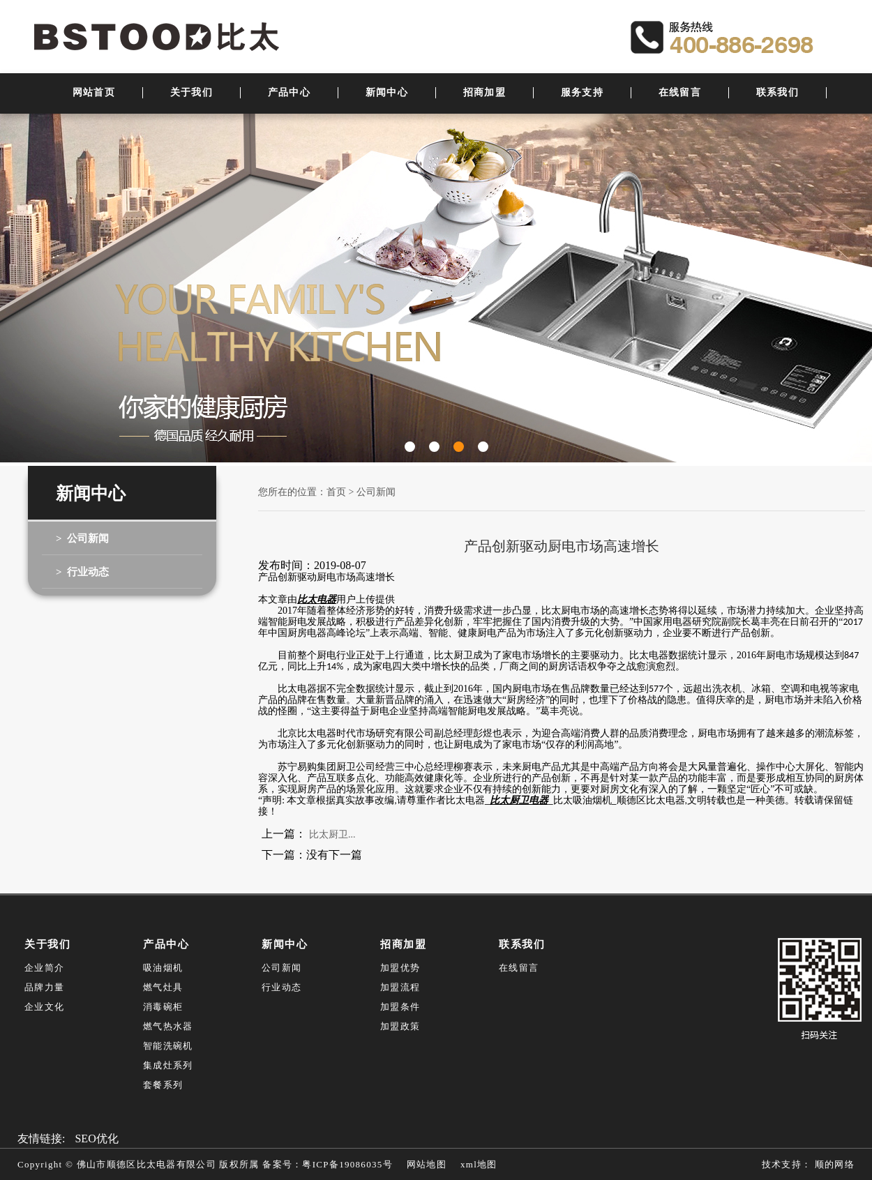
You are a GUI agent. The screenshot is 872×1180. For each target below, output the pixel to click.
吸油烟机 (163, 967)
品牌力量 (44, 987)
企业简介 (44, 967)
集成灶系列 (168, 1065)
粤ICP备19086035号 (347, 1164)
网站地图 (426, 1164)
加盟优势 (400, 967)
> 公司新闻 (82, 538)
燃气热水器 (168, 1026)
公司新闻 (376, 492)
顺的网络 (833, 1164)
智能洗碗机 (168, 1046)
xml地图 (478, 1164)
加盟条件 (400, 1006)
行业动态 (281, 987)
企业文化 (44, 1006)
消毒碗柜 (163, 1006)
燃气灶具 (163, 987)
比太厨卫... (332, 834)
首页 (336, 492)
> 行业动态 (82, 571)
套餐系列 (163, 1085)
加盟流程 (400, 987)
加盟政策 (400, 1026)
